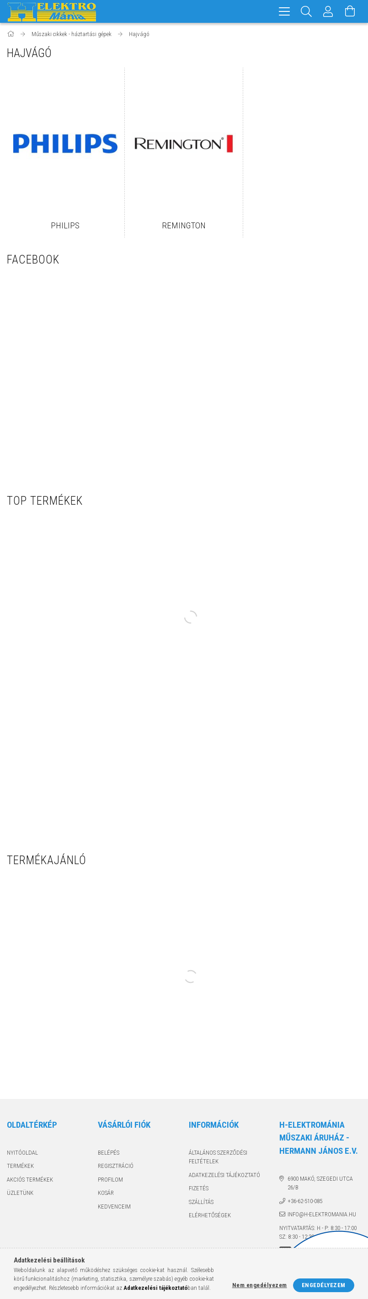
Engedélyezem (324, 1285)
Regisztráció (115, 1165)
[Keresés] (306, 11)
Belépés (108, 1152)
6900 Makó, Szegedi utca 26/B (320, 1183)
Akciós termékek (30, 1179)
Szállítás (201, 1202)
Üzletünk (20, 1192)
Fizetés (198, 1188)
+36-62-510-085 (305, 1201)
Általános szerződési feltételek (218, 1157)
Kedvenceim (114, 1206)
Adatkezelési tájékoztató (224, 1175)
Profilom (110, 1179)
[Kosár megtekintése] (350, 11)
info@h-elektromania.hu (322, 1214)
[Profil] (328, 11)
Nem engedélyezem (259, 1285)
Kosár (106, 1192)
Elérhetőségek (210, 1215)
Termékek (20, 1165)
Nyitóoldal (22, 1152)
